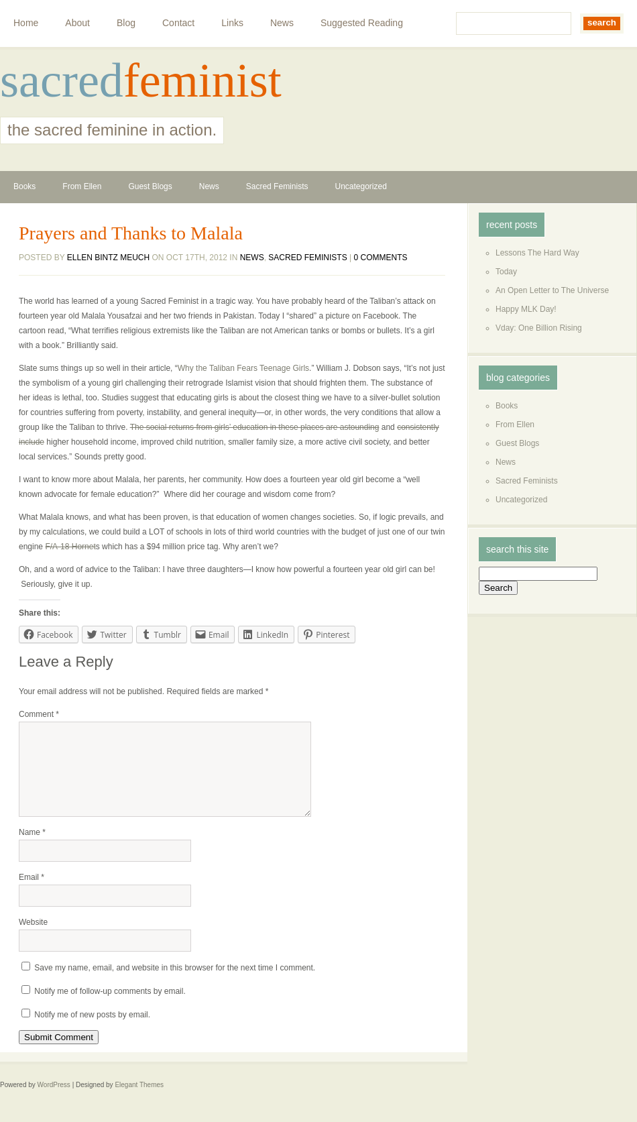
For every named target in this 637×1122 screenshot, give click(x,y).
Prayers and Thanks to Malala (131, 233)
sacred (61, 80)
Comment (39, 714)
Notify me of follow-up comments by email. (109, 1007)
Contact (178, 22)
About (77, 22)
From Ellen (81, 186)
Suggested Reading (362, 22)
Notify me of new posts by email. (92, 1030)
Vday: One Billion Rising (539, 328)
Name (32, 848)
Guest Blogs (150, 186)
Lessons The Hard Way (537, 253)
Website (33, 938)
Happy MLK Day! (526, 309)
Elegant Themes (139, 1101)
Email (31, 893)
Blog (126, 22)
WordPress (54, 1101)
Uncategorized (360, 186)
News (282, 22)
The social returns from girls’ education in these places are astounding (255, 427)
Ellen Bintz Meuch (108, 257)
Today (506, 271)
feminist (202, 80)
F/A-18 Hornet (70, 546)
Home (25, 22)
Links (232, 22)
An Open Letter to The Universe (552, 290)
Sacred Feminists (277, 186)
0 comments (381, 257)
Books (24, 186)
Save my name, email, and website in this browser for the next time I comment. (174, 984)
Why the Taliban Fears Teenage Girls (243, 368)
